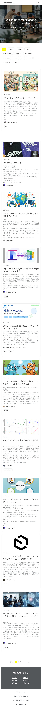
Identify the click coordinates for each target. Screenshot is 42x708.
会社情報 (14, 683)
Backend (20, 49)
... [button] (24, 662)
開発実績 (14, 680)
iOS (22, 58)
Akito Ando (9, 465)
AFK (16, 62)
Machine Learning (7, 53)
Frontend (18, 53)
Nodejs (29, 58)
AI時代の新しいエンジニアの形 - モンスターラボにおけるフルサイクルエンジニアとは (20, 616)
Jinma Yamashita (12, 122)
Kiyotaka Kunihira (11, 185)
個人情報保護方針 (21, 704)
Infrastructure (28, 53)
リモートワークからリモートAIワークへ (20, 97)
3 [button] (20, 662)
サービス (14, 678)
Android (15, 58)
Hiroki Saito (9, 240)
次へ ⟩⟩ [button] (30, 662)
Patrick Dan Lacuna (11, 580)
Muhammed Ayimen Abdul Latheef (16, 347)
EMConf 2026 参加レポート (14, 162)
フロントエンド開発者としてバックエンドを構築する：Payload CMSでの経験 (20, 557)
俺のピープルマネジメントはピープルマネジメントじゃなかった (20, 500)
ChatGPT (11, 49)
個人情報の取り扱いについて (21, 700)
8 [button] (26, 662)
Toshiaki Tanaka (10, 406)
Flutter (27, 49)
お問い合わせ (26, 683)
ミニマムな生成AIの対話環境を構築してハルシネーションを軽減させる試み (20, 382)
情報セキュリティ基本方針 (21, 696)
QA (36, 58)
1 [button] (15, 662)
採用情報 (25, 678)
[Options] (38, 2)
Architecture (6, 58)
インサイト (26, 680)
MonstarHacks (6, 62)
